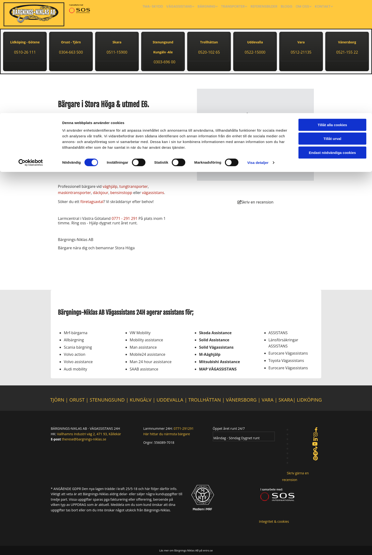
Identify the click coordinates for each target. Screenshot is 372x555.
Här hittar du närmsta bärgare (166, 434)
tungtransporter (133, 186)
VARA (268, 400)
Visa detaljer (257, 50)
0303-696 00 (164, 62)
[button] (255, 202)
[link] (255, 120)
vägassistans (153, 192)
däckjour (100, 192)
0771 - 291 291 (124, 218)
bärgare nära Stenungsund (125, 115)
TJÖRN (57, 400)
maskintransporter (74, 192)
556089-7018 (164, 442)
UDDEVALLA (170, 400)
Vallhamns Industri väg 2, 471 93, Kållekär (89, 434)
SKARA (286, 400)
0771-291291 (184, 428)
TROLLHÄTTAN (204, 400)
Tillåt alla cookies (332, 12)
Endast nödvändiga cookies (332, 39)
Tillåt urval (332, 26)
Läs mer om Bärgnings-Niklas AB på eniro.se (186, 550)
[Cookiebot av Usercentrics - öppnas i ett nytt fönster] (30, 49)
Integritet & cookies (274, 521)
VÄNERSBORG (242, 400)
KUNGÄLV (140, 400)
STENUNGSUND (107, 400)
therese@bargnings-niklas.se (84, 439)
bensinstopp (121, 192)
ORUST (76, 400)
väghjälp (110, 186)
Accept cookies (255, 150)
